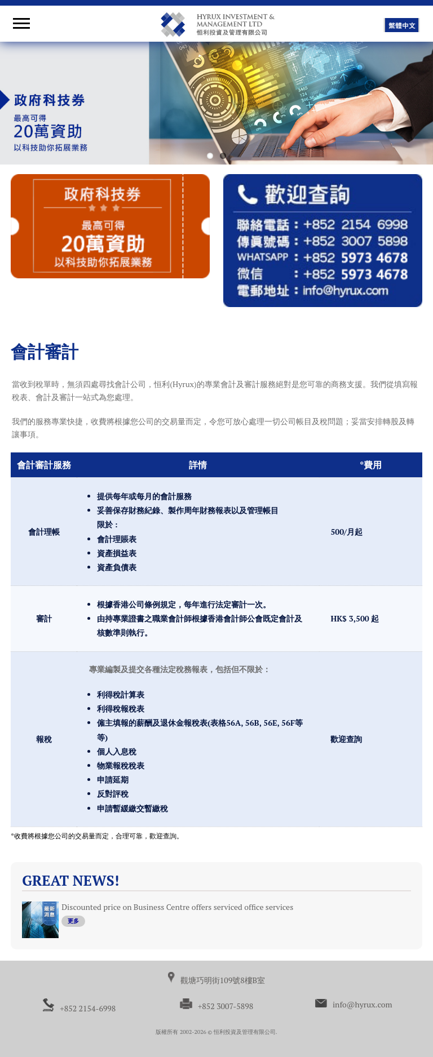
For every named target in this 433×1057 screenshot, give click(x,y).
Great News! (70, 880)
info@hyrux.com (362, 1004)
